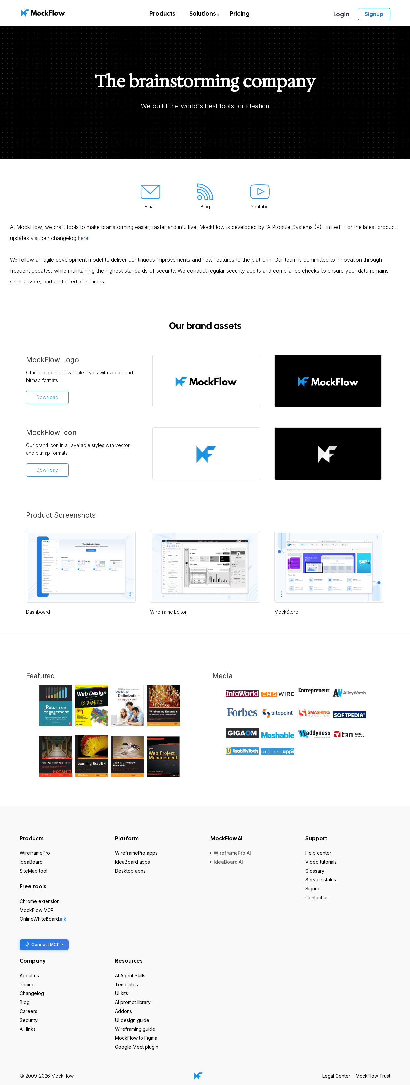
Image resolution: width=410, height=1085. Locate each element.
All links (28, 1029)
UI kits (121, 993)
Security (29, 1020)
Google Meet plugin (136, 1047)
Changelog (32, 993)
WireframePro (35, 853)
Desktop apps (130, 871)
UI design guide (132, 1020)
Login (341, 14)
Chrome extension (40, 901)
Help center (318, 853)
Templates (126, 984)
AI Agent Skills (130, 975)
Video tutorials (321, 862)
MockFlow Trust (373, 1076)
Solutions (204, 13)
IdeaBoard (31, 862)
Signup (374, 14)
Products (163, 13)
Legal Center (336, 1076)
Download (47, 397)
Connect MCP (44, 944)
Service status (320, 879)
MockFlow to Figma (136, 1038)
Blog (25, 1002)
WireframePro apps (136, 853)
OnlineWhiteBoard (43, 919)
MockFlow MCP (37, 910)
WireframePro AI (232, 853)
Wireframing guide (135, 1029)
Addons (123, 1011)
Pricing (240, 13)
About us (29, 975)
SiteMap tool (33, 871)
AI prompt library (133, 1002)
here (83, 238)
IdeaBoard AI (228, 862)
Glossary (314, 871)
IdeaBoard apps (132, 862)
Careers (28, 1011)
